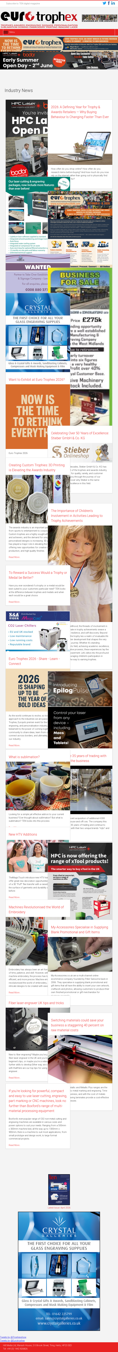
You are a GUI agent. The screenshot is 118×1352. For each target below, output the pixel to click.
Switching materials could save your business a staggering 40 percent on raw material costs (86, 1025)
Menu (12, 32)
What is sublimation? (24, 757)
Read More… (69, 185)
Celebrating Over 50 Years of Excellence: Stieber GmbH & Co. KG (86, 438)
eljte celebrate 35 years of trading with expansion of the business (84, 761)
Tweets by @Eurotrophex (12, 1340)
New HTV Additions (23, 834)
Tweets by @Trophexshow (13, 1337)
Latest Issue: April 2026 (59, 1207)
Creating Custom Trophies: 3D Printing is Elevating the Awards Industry (31, 470)
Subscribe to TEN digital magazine (23, 3)
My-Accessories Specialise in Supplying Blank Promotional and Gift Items (84, 932)
